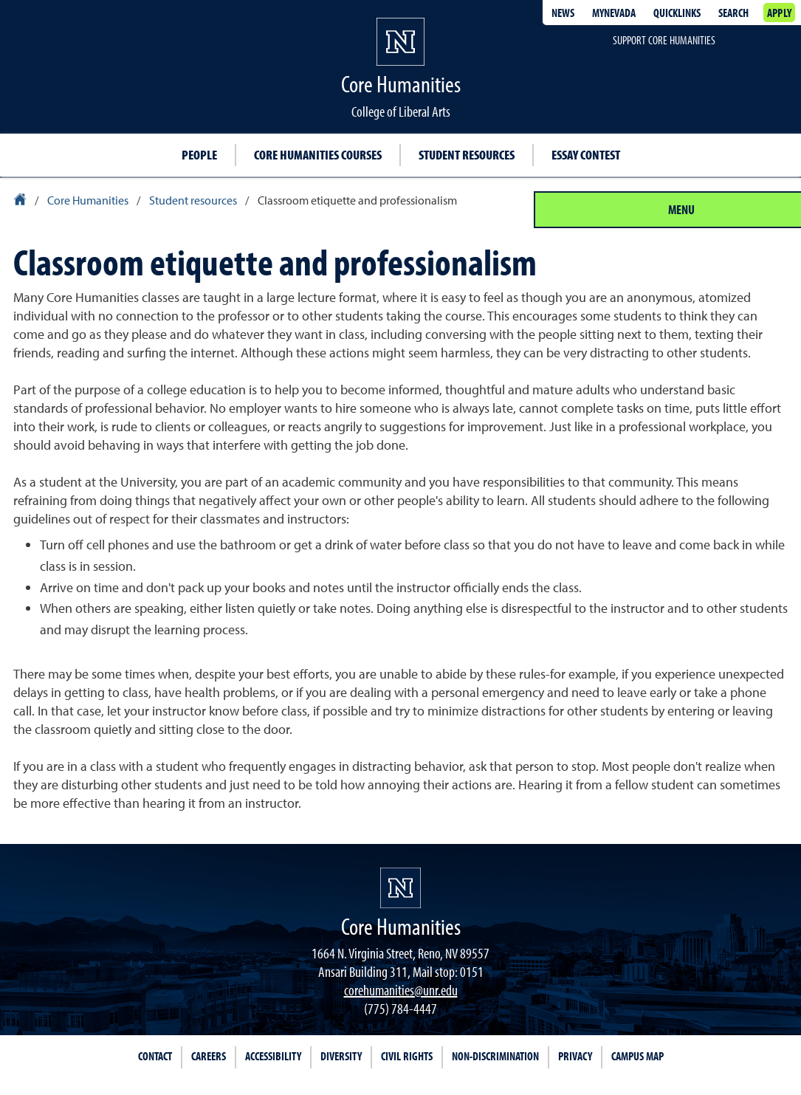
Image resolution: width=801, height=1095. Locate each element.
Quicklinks (677, 12)
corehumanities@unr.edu (401, 990)
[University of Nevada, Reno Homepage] (400, 888)
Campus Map (637, 1055)
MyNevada (614, 12)
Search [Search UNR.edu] (733, 12)
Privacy (575, 1055)
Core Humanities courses (318, 154)
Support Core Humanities (664, 39)
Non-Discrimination (495, 1055)
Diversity (341, 1055)
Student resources (467, 154)
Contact (155, 1055)
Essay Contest (585, 154)
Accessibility (273, 1055)
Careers (208, 1055)
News (562, 12)
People (199, 154)
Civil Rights (407, 1055)
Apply (779, 12)
